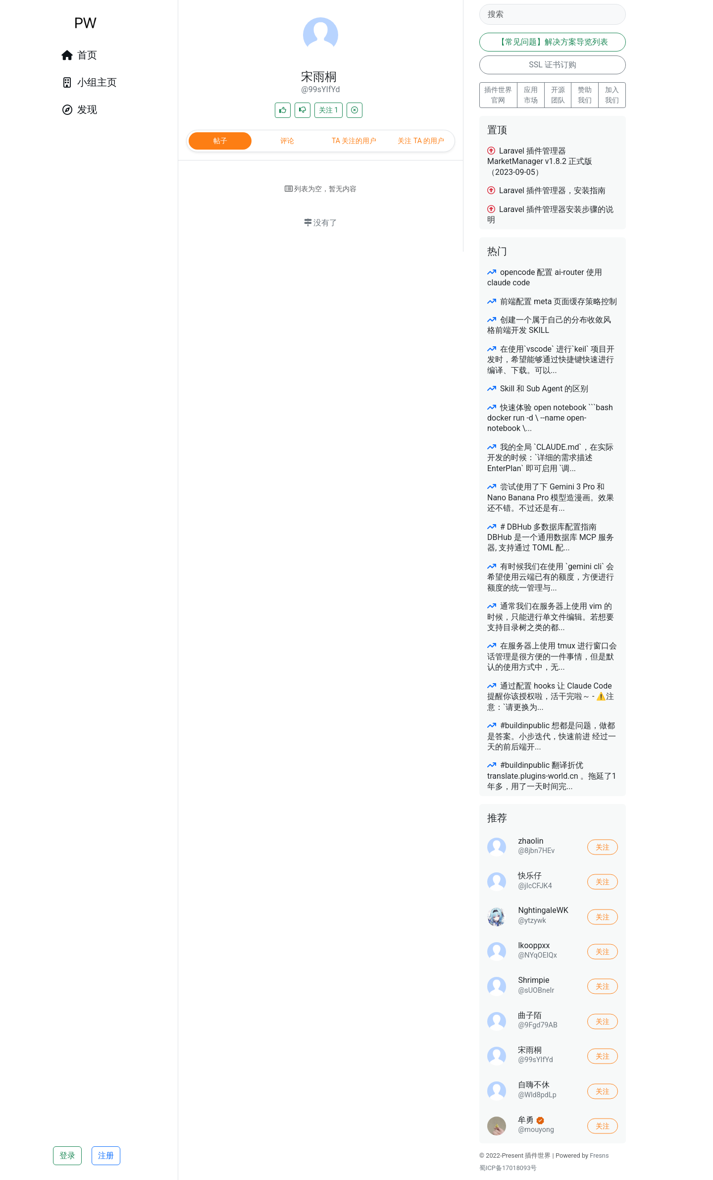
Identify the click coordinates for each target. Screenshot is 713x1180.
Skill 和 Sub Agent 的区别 (537, 388)
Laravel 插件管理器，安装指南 (546, 190)
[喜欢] (283, 110)
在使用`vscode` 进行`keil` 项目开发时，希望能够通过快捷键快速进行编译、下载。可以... (550, 359)
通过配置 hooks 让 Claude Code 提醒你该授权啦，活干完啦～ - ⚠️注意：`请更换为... (550, 696)
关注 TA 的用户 (421, 141)
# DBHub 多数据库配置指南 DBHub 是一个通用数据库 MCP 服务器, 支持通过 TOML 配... (550, 537)
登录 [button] (67, 1155)
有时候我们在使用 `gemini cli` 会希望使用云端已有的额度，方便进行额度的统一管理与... (550, 577)
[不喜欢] (302, 110)
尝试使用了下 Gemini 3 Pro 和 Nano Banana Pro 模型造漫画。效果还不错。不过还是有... (550, 497)
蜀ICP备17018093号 (508, 1168)
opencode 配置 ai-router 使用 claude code (544, 277)
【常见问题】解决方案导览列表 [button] (552, 42)
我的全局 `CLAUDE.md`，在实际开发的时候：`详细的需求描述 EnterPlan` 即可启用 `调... (550, 457)
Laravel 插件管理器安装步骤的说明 (550, 214)
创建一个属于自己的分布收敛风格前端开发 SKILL (549, 325)
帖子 (220, 141)
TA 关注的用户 (354, 141)
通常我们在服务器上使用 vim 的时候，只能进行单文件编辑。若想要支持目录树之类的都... (550, 616)
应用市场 (531, 95)
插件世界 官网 (498, 95)
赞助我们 (585, 95)
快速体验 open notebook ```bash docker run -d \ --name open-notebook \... (550, 418)
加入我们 (612, 95)
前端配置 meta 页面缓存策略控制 (552, 301)
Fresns (599, 1155)
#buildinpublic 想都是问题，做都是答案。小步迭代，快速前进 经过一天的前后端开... (551, 736)
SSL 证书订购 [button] (552, 64)
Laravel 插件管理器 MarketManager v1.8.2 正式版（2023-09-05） (539, 161)
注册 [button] (106, 1155)
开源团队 (558, 95)
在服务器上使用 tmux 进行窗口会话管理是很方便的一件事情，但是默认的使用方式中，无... (552, 656)
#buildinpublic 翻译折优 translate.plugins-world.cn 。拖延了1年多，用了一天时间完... (551, 775)
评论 (287, 141)
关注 (328, 110)
